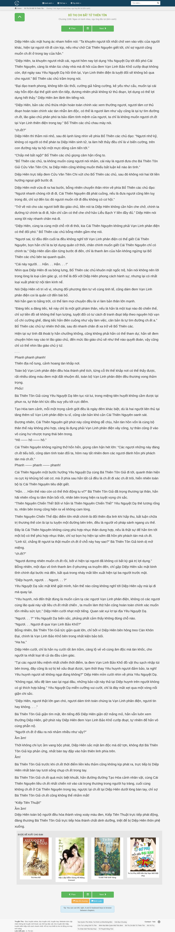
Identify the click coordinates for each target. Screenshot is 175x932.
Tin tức (30, 931)
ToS (153, 922)
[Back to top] (159, 922)
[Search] (158, 3)
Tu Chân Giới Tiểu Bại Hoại (87, 929)
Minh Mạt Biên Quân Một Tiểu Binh (111, 925)
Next (103, 28)
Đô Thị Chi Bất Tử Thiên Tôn (87, 15)
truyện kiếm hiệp (21, 926)
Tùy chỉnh (76, 3)
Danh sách (48, 3)
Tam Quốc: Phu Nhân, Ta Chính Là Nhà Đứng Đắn (95, 922)
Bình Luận (96, 901)
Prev (72, 28)
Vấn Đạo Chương (121, 922)
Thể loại (62, 3)
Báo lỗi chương (80, 901)
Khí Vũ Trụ (150, 925)
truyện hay (55, 921)
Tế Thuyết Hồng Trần (106, 929)
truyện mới (30, 924)
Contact (148, 922)
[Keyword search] (143, 3)
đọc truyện (43, 921)
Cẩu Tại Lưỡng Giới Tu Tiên (87, 925)
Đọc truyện (29, 921)
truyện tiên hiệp (63, 924)
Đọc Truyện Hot (27, 3)
